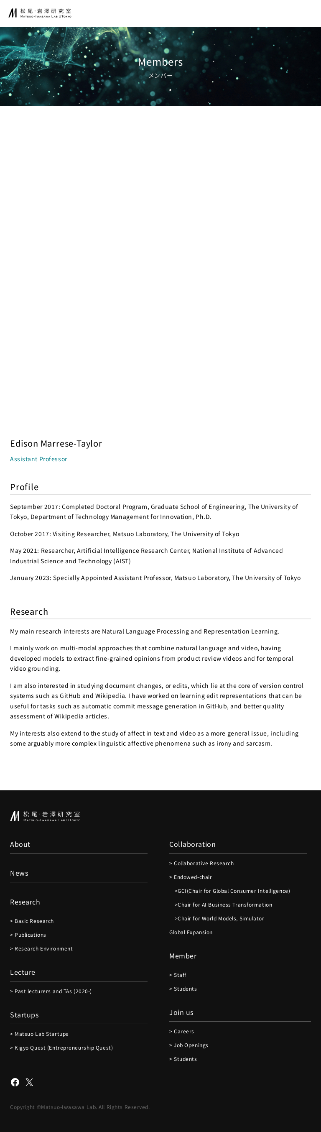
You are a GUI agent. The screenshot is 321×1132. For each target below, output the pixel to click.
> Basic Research (32, 920)
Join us (181, 1012)
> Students (183, 988)
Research (25, 902)
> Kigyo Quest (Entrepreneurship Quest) (61, 1047)
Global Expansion (191, 931)
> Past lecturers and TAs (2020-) (51, 990)
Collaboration (192, 844)
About (20, 844)
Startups (24, 1014)
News (19, 873)
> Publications (28, 934)
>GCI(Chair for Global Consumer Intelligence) (229, 890)
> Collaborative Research (201, 862)
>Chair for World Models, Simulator (217, 918)
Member (182, 956)
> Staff (177, 974)
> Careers (181, 1031)
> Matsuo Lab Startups (39, 1033)
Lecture (23, 972)
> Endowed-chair (190, 876)
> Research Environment (41, 948)
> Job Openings (189, 1044)
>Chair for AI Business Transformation (220, 904)
